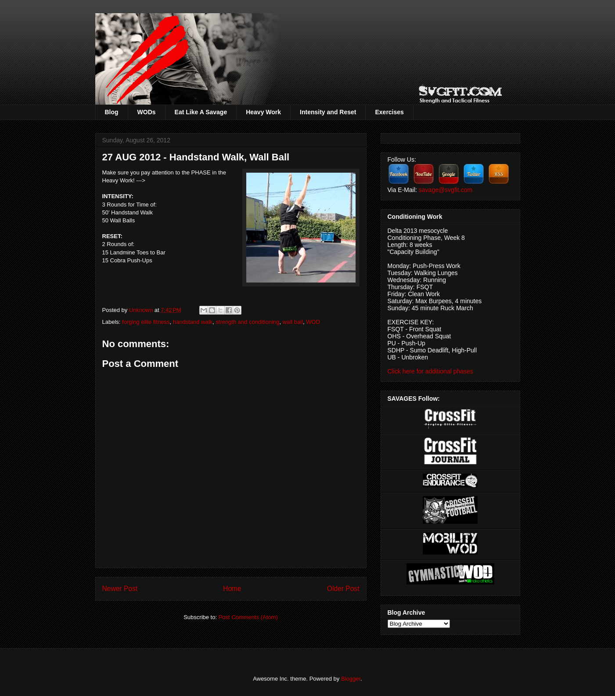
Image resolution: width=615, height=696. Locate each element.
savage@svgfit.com (445, 189)
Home (232, 588)
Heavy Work (263, 112)
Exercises (389, 112)
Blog (112, 112)
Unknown (142, 310)
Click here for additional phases (430, 371)
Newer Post (120, 588)
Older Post (343, 588)
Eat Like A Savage (201, 112)
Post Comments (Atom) (248, 617)
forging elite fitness (145, 322)
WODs (146, 112)
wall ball (293, 322)
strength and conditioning (247, 322)
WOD (313, 322)
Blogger (350, 678)
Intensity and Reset (328, 112)
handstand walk (192, 322)
